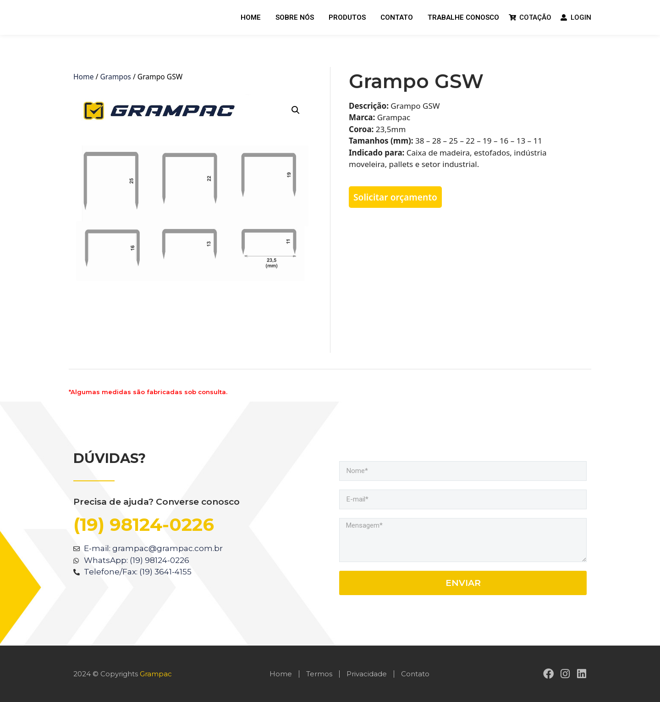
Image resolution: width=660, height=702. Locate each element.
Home (251, 17)
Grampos (115, 77)
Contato (396, 17)
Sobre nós (294, 17)
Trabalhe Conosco (463, 17)
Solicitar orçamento (395, 197)
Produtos (347, 17)
